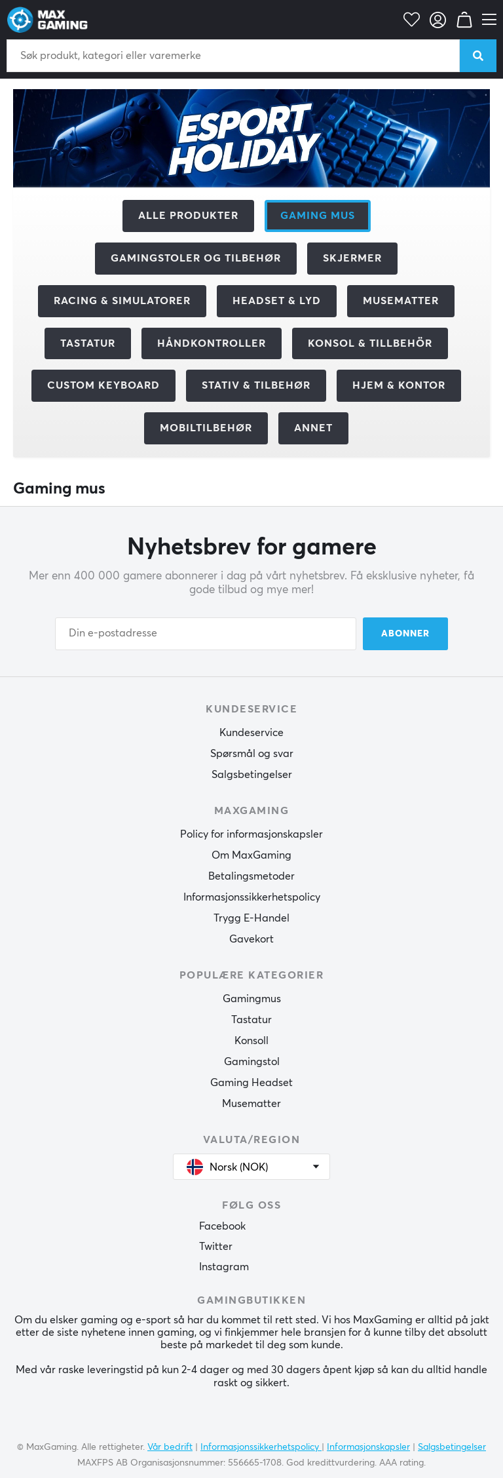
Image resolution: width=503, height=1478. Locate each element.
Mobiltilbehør (206, 428)
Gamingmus (252, 999)
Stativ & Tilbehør (256, 385)
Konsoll (251, 1041)
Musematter (401, 301)
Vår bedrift (170, 1447)
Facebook (222, 1226)
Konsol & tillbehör (370, 343)
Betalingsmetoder (251, 876)
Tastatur (87, 343)
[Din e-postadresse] (205, 633)
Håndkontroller (211, 343)
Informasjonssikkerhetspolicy (251, 897)
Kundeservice (251, 733)
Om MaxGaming (251, 855)
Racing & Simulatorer (122, 301)
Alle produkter (188, 215)
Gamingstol (252, 1062)
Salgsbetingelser (252, 774)
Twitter (216, 1246)
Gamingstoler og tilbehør (196, 258)
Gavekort (251, 939)
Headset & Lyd (277, 301)
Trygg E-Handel (251, 918)
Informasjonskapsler (368, 1447)
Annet (313, 428)
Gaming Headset (251, 1083)
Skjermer (352, 258)
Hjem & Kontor (398, 385)
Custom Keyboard (103, 385)
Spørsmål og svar (251, 754)
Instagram (224, 1267)
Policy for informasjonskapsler (251, 834)
